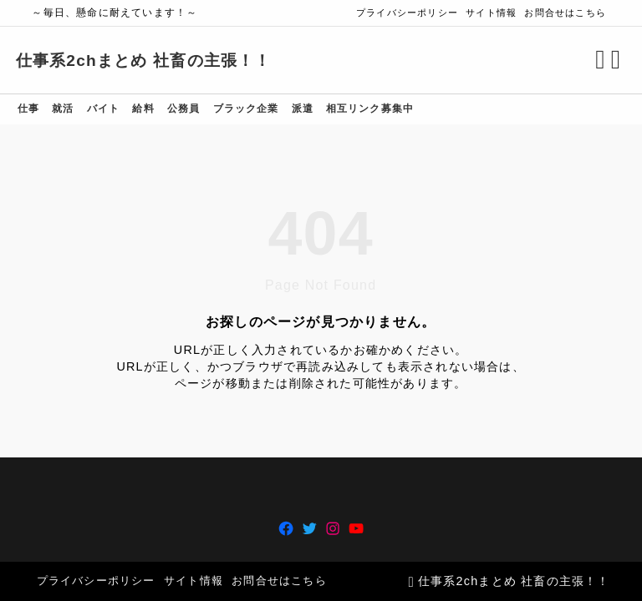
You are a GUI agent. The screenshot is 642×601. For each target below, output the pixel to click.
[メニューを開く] (602, 60)
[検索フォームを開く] (583, 60)
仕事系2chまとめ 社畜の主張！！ (160, 60)
